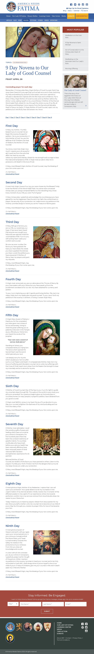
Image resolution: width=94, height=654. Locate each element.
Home (8, 16)
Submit (47, 611)
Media (64, 16)
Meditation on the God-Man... (73, 36)
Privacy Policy (77, 638)
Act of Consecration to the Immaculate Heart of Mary (74, 52)
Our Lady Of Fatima (65, 625)
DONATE (71, 16)
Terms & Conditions (63, 640)
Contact (68, 638)
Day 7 (39, 117)
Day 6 (34, 117)
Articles (9, 20)
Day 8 (44, 117)
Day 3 (18, 117)
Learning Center (44, 16)
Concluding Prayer (12, 174)
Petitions (33, 20)
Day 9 (50, 117)
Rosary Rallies (32, 16)
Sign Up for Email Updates (77, 8)
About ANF (60, 638)
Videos (46, 20)
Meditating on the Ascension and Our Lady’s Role (74, 61)
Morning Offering (71, 68)
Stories (40, 20)
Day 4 (23, 117)
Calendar (76, 11)
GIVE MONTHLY (82, 16)
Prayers (26, 20)
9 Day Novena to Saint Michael (73, 44)
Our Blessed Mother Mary (19, 62)
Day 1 (7, 117)
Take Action (56, 16)
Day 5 (29, 117)
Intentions (53, 20)
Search (84, 11)
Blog (64, 11)
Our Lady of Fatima (19, 16)
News (70, 11)
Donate (60, 633)
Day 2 (13, 117)
